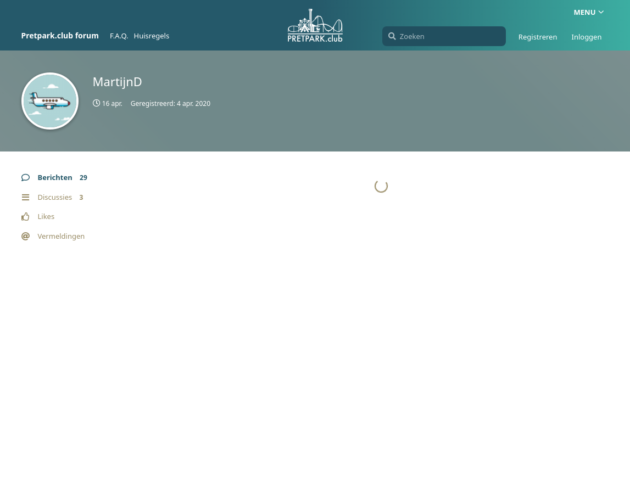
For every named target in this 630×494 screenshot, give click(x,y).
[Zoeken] (444, 36)
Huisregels (152, 36)
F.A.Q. (119, 36)
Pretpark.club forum (60, 35)
